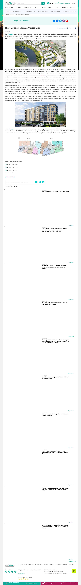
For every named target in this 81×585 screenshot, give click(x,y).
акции (43, 7)
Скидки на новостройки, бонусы (14, 11)
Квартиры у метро (56, 11)
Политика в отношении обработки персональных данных (51, 564)
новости (37, 7)
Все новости (72, 561)
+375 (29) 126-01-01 (53, 571)
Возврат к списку (10, 176)
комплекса (42, 75)
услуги (57, 7)
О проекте (20, 564)
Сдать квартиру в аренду (70, 11)
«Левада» (10, 34)
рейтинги (73, 7)
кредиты (50, 7)
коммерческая (28, 7)
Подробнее (71, 225)
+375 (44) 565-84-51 (29, 570)
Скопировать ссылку (62, 28)
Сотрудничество (28, 564)
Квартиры (18, 7)
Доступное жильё (44, 11)
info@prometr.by (21, 573)
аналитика (65, 7)
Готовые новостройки (31, 11)
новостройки (9, 7)
